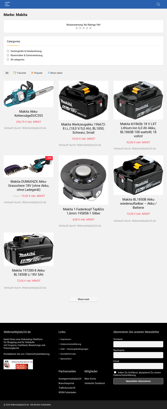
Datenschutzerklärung (71, 344)
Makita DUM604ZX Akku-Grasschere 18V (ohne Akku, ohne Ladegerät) (28, 185)
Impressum (66, 339)
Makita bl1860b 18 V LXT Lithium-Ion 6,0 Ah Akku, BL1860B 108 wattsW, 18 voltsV (138, 130)
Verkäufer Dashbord (94, 383)
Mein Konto (90, 378)
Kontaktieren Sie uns (14, 354)
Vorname (117, 339)
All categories (17, 59)
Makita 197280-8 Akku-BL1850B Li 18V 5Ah (28, 272)
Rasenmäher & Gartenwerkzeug (27, 55)
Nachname (118, 350)
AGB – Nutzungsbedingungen (74, 349)
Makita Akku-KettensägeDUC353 (29, 113)
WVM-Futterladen (67, 392)
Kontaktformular (68, 354)
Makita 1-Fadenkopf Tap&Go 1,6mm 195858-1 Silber (83, 211)
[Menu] (7, 4)
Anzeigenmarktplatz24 (70, 378)
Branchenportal (66, 383)
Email (116, 361)
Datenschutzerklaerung (38, 354)
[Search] (158, 4)
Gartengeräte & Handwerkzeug (26, 51)
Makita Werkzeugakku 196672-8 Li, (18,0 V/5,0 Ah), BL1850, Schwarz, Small (83, 128)
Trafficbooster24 (67, 387)
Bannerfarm (66, 358)
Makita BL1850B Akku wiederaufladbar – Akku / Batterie (138, 203)
